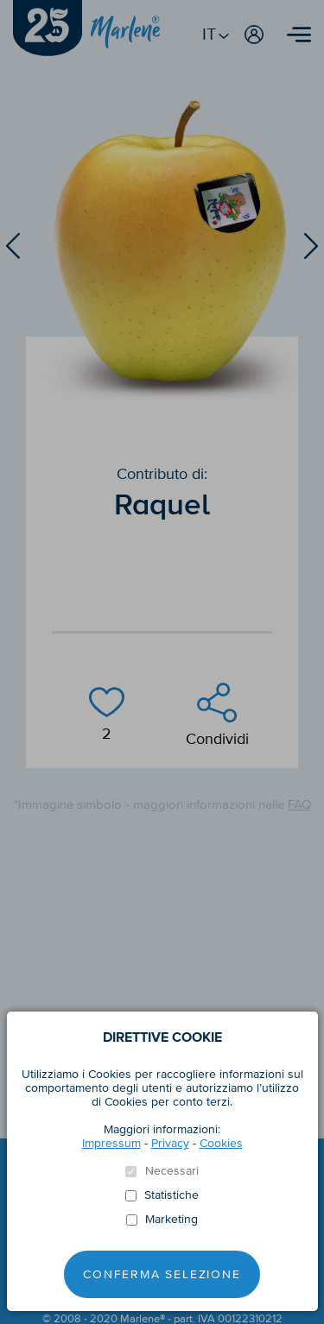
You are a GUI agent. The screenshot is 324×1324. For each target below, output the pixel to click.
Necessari (172, 1171)
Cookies (221, 1143)
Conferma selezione (161, 1274)
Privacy (170, 1143)
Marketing (171, 1219)
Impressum (111, 1143)
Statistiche (171, 1195)
